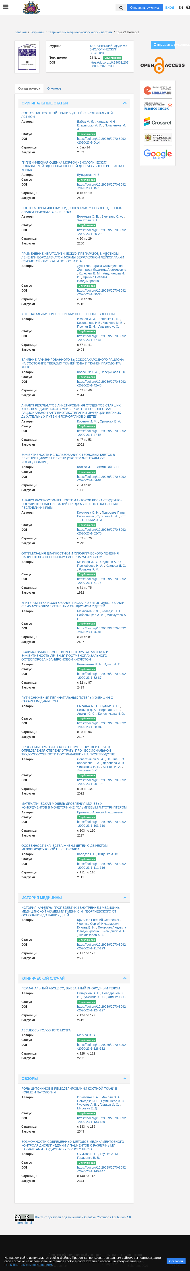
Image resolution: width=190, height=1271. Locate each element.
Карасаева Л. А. (89, 763)
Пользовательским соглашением (28, 1265)
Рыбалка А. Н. (88, 706)
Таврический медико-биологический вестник (80, 32)
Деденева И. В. (114, 763)
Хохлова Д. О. (116, 565)
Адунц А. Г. (112, 664)
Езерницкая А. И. (90, 125)
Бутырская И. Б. (88, 174)
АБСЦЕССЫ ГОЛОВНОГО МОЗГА (46, 1030)
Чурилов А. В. (87, 1104)
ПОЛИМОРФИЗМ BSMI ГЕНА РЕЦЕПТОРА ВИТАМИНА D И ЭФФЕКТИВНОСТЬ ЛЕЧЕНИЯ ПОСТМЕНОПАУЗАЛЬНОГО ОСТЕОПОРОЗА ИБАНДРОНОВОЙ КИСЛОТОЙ (64, 655)
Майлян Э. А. (111, 1097)
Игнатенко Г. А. (88, 1097)
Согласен (176, 1261)
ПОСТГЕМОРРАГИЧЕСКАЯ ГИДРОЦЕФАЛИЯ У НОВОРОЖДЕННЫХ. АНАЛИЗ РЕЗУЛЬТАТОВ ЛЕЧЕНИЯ (72, 210)
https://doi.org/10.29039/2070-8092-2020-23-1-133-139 (101, 1120)
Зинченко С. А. (113, 216)
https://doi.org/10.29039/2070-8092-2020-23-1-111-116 (101, 865)
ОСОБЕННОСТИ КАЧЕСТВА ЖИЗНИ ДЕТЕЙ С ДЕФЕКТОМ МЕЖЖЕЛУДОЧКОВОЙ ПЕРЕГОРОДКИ (64, 847)
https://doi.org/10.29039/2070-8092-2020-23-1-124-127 (101, 1008)
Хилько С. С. (117, 997)
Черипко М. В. (113, 322)
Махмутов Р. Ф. (88, 611)
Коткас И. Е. (86, 467)
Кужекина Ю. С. (94, 997)
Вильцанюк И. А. (113, 931)
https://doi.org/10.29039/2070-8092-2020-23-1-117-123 (101, 946)
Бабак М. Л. (86, 121)
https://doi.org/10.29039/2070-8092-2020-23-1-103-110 (101, 823)
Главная (21, 32)
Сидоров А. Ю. (111, 562)
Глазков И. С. (110, 1104)
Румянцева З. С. (113, 1101)
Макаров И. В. (88, 562)
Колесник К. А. (88, 372)
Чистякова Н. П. (89, 767)
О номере (54, 88)
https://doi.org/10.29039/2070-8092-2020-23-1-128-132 (101, 1046)
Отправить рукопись (145, 7)
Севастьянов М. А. (91, 759)
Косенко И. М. (87, 421)
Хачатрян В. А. (87, 220)
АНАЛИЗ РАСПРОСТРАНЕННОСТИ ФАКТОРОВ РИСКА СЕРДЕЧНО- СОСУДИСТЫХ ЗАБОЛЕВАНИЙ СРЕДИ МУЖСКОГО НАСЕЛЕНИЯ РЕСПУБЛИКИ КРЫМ (71, 504)
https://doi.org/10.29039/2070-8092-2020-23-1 (109, 64)
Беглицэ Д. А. (87, 710)
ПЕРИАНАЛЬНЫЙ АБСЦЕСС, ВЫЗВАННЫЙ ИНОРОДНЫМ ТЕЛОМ (70, 988)
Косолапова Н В (89, 322)
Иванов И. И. (87, 319)
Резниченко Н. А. (90, 664)
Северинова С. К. (113, 372)
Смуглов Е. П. (87, 1154)
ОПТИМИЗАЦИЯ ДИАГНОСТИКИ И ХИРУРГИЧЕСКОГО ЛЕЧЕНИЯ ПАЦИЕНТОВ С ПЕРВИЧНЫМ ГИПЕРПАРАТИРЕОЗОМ (70, 555)
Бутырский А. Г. (88, 993)
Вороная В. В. (109, 710)
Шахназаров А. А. (91, 935)
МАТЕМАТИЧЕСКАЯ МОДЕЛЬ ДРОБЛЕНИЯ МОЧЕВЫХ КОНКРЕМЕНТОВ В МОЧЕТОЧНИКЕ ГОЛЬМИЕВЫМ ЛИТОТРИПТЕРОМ (74, 805)
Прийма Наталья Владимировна (92, 279)
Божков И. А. (112, 767)
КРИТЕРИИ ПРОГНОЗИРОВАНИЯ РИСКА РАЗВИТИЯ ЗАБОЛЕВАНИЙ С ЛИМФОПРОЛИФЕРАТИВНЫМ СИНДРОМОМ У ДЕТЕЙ (72, 604)
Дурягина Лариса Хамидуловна (100, 266)
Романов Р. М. (89, 569)
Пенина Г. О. (116, 759)
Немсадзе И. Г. (88, 1101)
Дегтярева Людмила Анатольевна (101, 269)
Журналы (37, 32)
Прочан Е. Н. (87, 326)
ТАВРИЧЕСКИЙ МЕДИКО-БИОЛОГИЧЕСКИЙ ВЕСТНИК (109, 49)
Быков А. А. (94, 520)
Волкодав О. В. (88, 216)
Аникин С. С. (86, 713)
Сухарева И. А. (107, 516)
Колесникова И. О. (111, 713)
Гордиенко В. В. (88, 1157)
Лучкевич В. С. (87, 770)
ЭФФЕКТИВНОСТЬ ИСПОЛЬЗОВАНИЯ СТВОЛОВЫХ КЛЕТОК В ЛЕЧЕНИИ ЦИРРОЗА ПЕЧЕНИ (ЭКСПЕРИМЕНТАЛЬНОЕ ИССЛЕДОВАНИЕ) (68, 458)
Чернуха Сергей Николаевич (98, 923)
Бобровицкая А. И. (91, 615)
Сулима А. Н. (110, 706)
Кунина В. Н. (86, 927)
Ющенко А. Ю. (108, 854)
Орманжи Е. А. (110, 421)
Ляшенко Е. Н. (109, 319)
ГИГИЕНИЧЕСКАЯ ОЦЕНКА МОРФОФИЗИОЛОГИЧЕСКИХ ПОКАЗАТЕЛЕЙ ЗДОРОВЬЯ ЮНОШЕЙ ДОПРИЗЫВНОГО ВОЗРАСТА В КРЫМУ (73, 166)
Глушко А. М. (110, 1154)
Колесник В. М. (90, 273)
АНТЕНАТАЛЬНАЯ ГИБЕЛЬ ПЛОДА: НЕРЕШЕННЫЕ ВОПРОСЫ (68, 314)
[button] (5, 7)
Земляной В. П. (108, 467)
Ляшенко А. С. (108, 326)
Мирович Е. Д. (87, 1108)
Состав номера (29, 88)
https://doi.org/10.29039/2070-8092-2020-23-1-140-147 (101, 1169)
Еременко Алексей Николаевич (100, 812)
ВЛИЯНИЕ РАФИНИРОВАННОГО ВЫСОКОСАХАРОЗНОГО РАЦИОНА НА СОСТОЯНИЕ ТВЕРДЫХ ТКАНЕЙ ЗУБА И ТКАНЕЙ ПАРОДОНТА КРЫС (72, 363)
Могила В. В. (86, 1035)
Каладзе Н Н (106, 121)
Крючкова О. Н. (88, 512)
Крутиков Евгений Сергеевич (98, 920)
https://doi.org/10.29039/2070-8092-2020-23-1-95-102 (101, 782)
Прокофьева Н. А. (90, 565)
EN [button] (181, 7)
